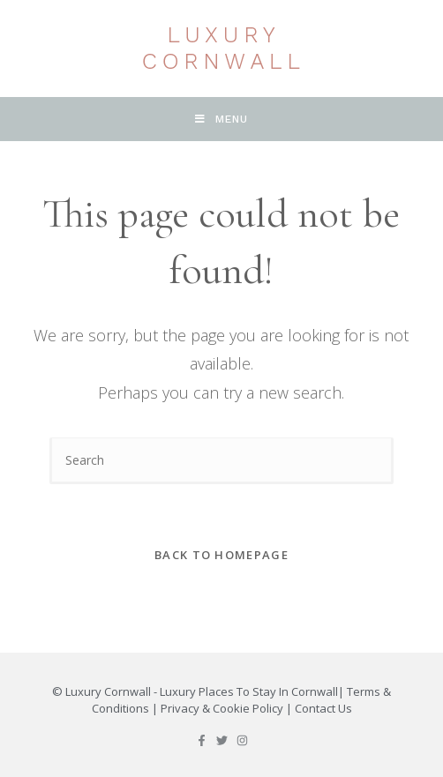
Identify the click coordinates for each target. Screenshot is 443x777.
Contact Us (323, 708)
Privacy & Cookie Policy (222, 708)
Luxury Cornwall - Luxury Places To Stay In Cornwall (201, 691)
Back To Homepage (221, 555)
